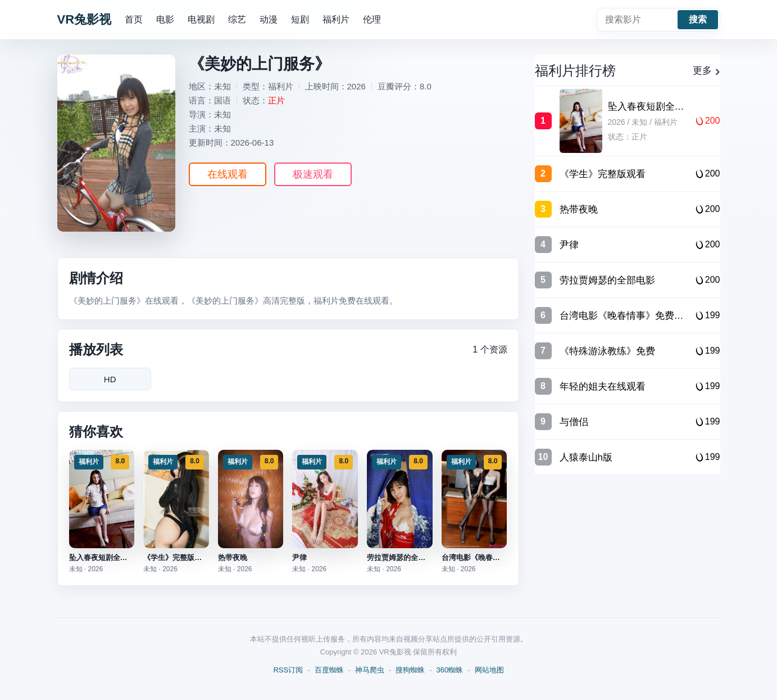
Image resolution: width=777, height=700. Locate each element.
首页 (134, 19)
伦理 (372, 19)
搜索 (698, 19)
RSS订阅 (288, 670)
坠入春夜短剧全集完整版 (109, 557)
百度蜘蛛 (329, 670)
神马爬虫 (369, 670)
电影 (165, 19)
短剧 (300, 19)
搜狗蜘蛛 (410, 670)
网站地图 (489, 670)
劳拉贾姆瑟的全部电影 (403, 557)
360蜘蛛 (450, 670)
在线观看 (227, 174)
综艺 (237, 19)
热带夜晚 (232, 557)
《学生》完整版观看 (176, 557)
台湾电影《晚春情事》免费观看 (493, 557)
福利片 (335, 19)
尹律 (299, 557)
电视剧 (201, 19)
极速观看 (313, 174)
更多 (706, 71)
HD (110, 379)
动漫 (269, 19)
